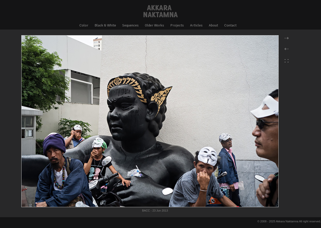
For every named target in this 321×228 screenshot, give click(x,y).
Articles (196, 25)
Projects (177, 25)
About (213, 25)
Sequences (130, 25)
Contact (230, 25)
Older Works (154, 25)
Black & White (105, 25)
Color (83, 25)
